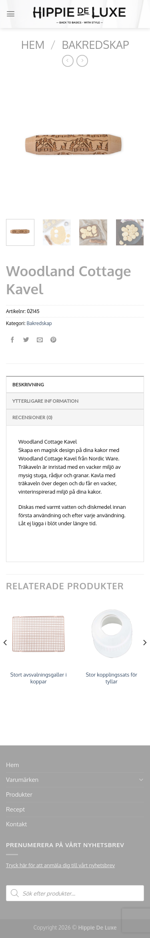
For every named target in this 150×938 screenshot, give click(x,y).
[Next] (144, 659)
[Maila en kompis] (40, 340)
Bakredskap (95, 44)
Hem (33, 44)
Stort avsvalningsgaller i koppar (38, 678)
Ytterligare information (45, 401)
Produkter (19, 794)
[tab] (75, 384)
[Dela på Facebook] (12, 340)
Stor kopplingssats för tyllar (112, 678)
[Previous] (6, 659)
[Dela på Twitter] (26, 340)
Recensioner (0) (32, 417)
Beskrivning (28, 385)
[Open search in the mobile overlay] (75, 893)
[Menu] (10, 13)
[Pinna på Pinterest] (53, 340)
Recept (15, 809)
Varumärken (22, 779)
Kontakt (16, 824)
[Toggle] (141, 779)
